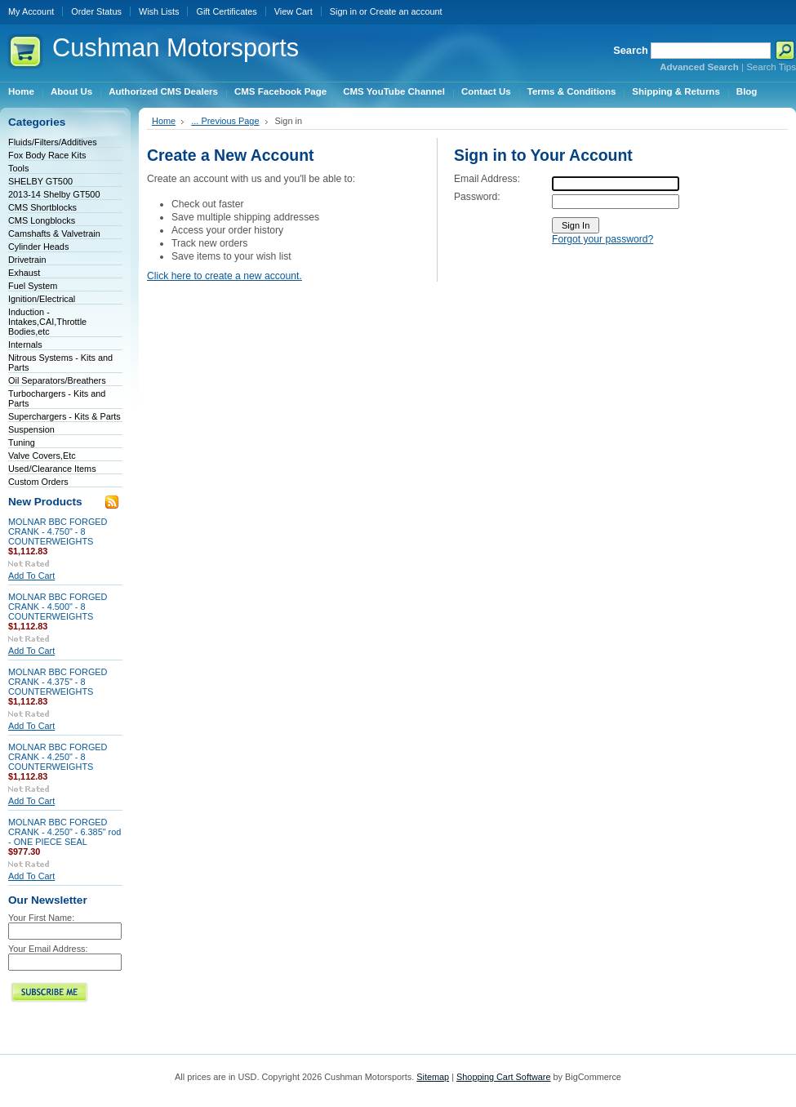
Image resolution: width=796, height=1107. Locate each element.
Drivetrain (27, 260)
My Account (31, 11)
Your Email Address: (48, 949)
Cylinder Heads (38, 246)
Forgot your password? (602, 239)
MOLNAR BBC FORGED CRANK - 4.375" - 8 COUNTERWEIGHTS (57, 681)
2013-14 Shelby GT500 (54, 194)
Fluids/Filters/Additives (52, 142)
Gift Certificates (226, 11)
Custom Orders (38, 482)
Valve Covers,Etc (42, 455)
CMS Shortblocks (42, 207)
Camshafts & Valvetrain (54, 233)
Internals (25, 344)
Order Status (96, 11)
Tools (18, 168)
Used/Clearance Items (52, 468)
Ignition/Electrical (41, 299)
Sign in (343, 11)
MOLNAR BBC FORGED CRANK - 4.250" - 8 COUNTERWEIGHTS (57, 756)
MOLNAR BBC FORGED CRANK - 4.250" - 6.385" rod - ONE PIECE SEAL (64, 832)
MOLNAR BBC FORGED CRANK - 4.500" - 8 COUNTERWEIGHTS (57, 606)
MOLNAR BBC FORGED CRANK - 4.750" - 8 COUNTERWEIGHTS (57, 531)
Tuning (21, 442)
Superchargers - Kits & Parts (64, 416)
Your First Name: (41, 917)
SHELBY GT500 (40, 181)
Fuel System (32, 286)
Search (630, 50)
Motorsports (175, 47)
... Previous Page (225, 121)
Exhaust (24, 273)
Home (164, 121)
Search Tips (771, 67)
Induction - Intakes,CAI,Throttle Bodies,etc (47, 321)
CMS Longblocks (41, 220)
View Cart (293, 11)
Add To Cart (31, 575)
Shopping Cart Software (503, 1077)
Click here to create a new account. (224, 276)
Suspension (31, 429)
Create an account (406, 11)
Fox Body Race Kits (47, 155)
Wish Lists (159, 11)
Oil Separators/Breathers (57, 380)
